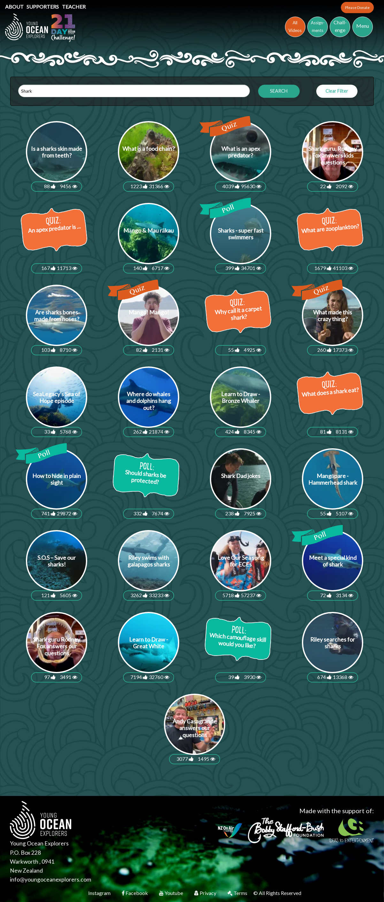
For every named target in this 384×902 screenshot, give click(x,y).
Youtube (171, 893)
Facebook (135, 893)
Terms (237, 893)
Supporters (43, 7)
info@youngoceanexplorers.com (50, 879)
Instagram (99, 893)
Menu (362, 26)
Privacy (205, 893)
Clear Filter (337, 91)
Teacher (74, 7)
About (15, 7)
